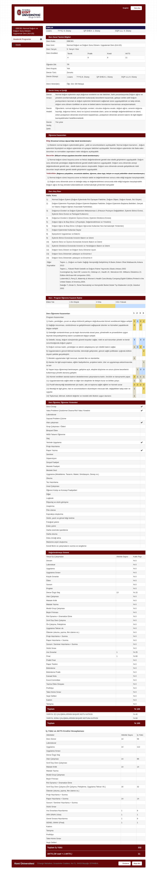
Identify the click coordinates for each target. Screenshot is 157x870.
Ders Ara (136, 8)
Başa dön (137, 863)
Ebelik (17, 45)
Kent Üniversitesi (24, 863)
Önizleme (124, 864)
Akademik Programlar (22, 39)
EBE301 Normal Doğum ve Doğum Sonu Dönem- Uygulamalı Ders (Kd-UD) (25, 31)
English (126, 8)
